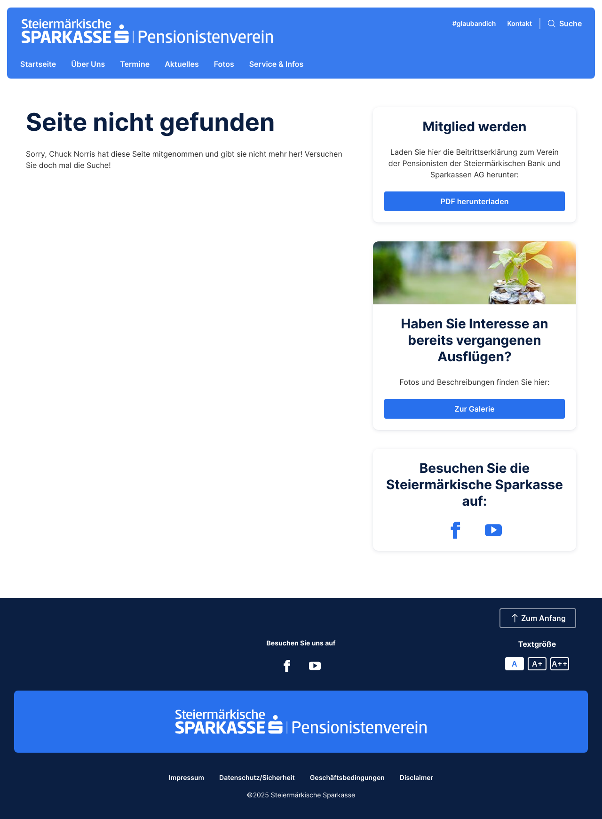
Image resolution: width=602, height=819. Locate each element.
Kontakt (519, 24)
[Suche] (565, 23)
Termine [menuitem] (135, 64)
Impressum (186, 778)
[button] (474, 201)
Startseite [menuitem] (38, 64)
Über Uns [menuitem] (88, 64)
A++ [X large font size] (560, 663)
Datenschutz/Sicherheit (257, 778)
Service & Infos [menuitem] (276, 64)
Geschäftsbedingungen (347, 778)
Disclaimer (416, 778)
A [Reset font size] (514, 663)
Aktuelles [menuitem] (182, 64)
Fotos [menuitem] (224, 64)
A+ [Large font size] (537, 663)
